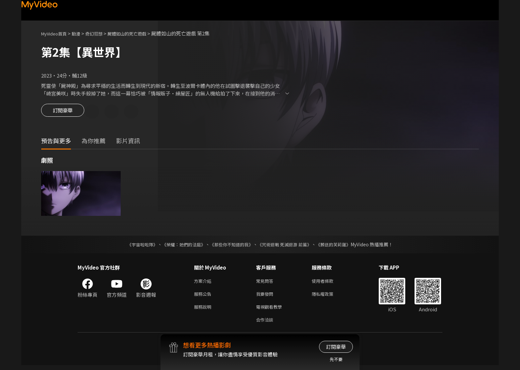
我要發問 (266, 296)
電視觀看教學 (271, 310)
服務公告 (204, 296)
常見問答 (266, 282)
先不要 (336, 359)
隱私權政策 (328, 296)
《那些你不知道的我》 (231, 245)
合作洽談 (266, 324)
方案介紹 (204, 282)
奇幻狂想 (101, 33)
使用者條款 (328, 282)
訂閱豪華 (63, 112)
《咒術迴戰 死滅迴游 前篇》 (287, 245)
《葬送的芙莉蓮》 (339, 245)
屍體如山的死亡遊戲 (138, 33)
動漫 (81, 33)
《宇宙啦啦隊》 (135, 245)
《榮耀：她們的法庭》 (180, 245)
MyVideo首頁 (56, 33)
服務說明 (204, 310)
